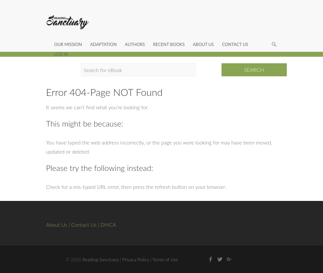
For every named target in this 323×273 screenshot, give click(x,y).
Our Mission (68, 37)
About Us (203, 37)
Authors (135, 37)
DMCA (108, 224)
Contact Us (235, 37)
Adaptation (103, 37)
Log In (61, 47)
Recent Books (169, 37)
